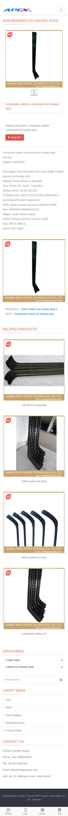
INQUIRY (15, 137)
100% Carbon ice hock (34, 557)
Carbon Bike (13, 660)
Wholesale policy (15, 722)
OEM (8, 707)
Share (8, 811)
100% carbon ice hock (34, 481)
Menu (42, 811)
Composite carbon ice (34, 633)
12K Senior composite (34, 405)
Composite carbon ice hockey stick (34, 313)
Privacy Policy (13, 730)
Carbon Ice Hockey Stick (20, 666)
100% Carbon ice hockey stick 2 (39, 309)
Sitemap (36, 799)
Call (25, 811)
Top (59, 811)
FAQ (8, 699)
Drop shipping (13, 715)
